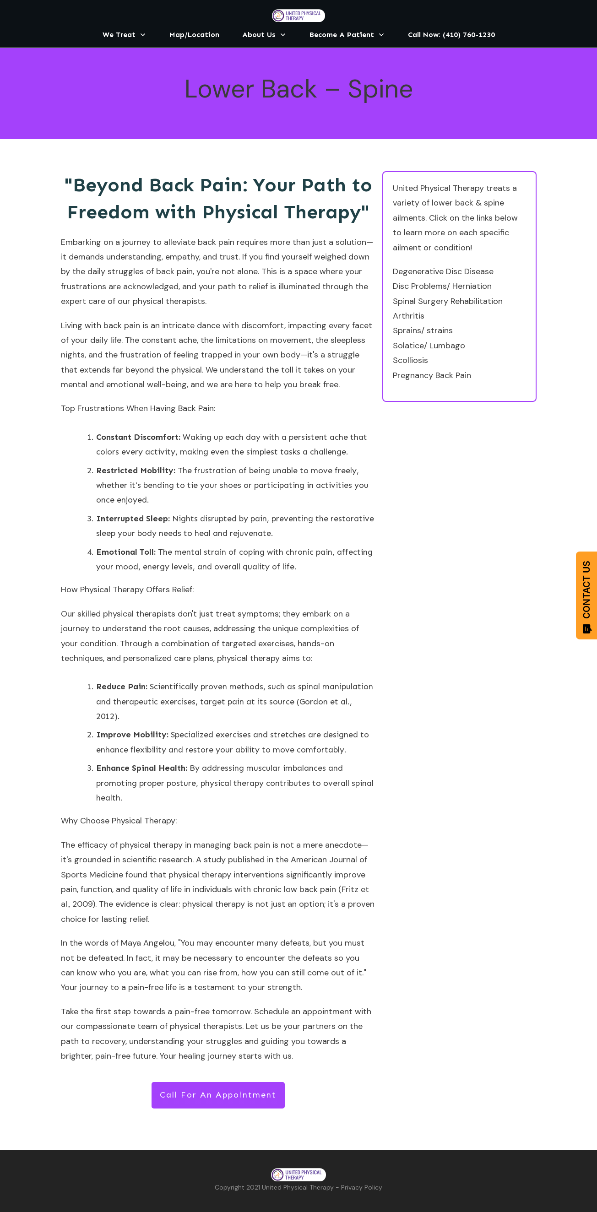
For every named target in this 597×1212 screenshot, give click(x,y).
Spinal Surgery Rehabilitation (448, 301)
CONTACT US (586, 597)
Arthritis (408, 315)
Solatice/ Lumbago (429, 345)
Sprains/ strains (423, 330)
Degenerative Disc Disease (443, 271)
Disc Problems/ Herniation (442, 286)
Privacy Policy (361, 1187)
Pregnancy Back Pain (432, 375)
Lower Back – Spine (299, 88)
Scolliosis (410, 360)
